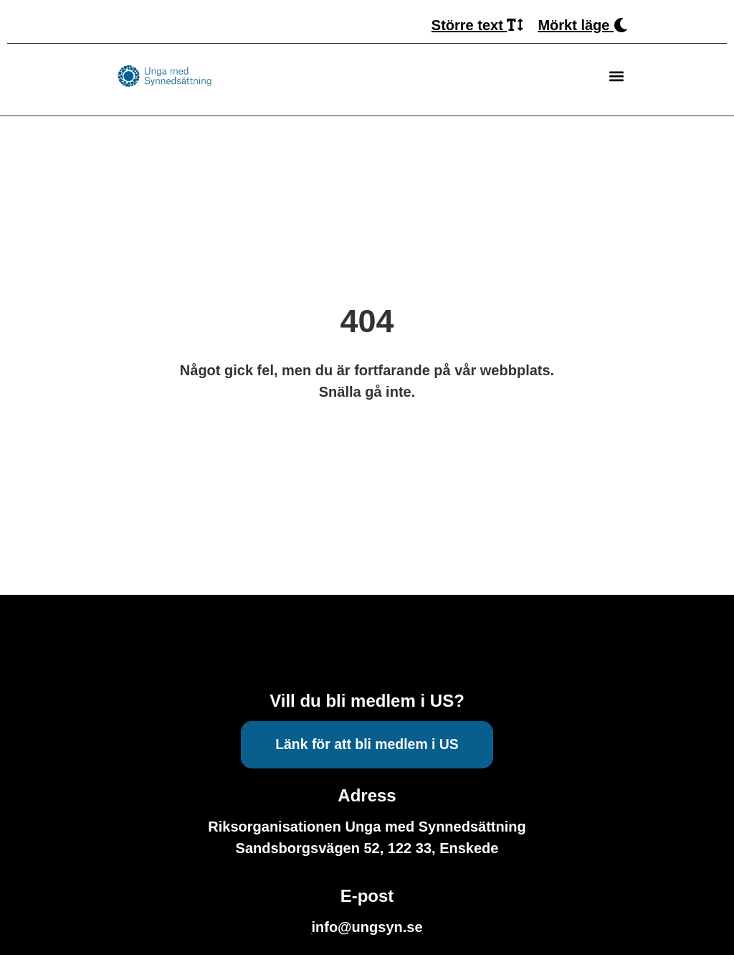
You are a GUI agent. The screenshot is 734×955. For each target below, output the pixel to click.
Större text (478, 25)
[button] (616, 76)
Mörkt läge (583, 25)
